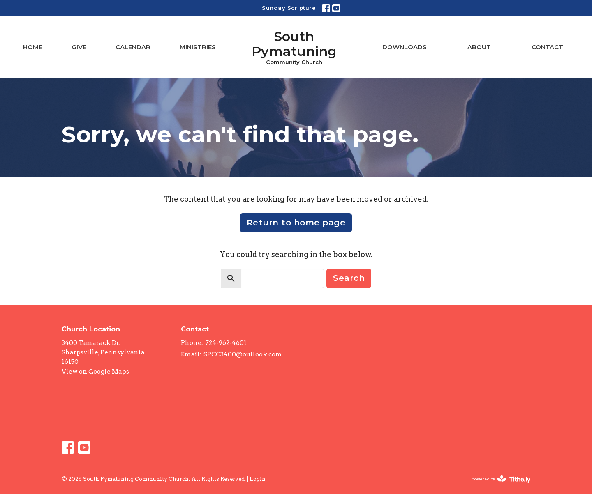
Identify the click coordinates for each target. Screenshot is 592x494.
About (479, 47)
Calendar (133, 47)
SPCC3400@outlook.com (243, 354)
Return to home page (296, 222)
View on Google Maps (95, 371)
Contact (547, 47)
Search (349, 278)
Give (79, 47)
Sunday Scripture (289, 8)
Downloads (404, 47)
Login (258, 479)
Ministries (198, 47)
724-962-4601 (226, 343)
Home (32, 47)
